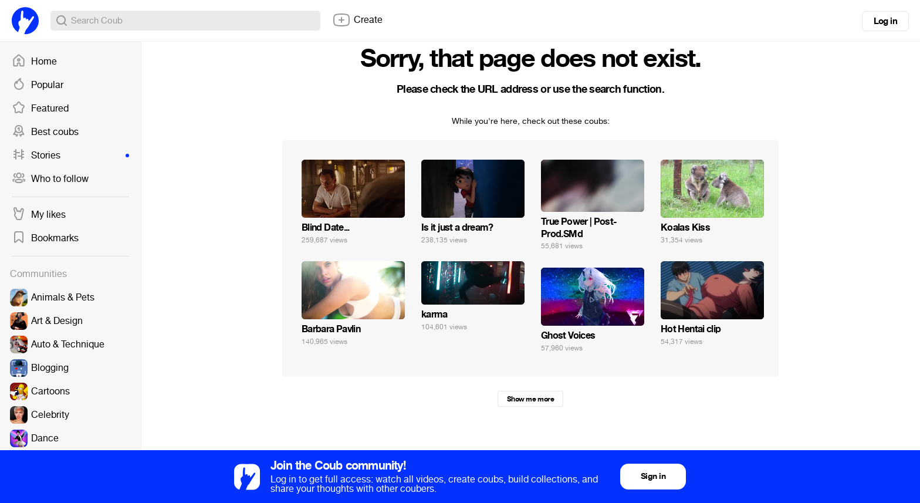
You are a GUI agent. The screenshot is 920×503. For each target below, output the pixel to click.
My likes (39, 215)
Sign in (653, 476)
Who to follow (50, 179)
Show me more (530, 399)
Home (34, 61)
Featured (40, 108)
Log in (885, 21)
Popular (37, 85)
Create (357, 20)
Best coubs (45, 132)
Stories (70, 155)
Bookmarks (45, 238)
